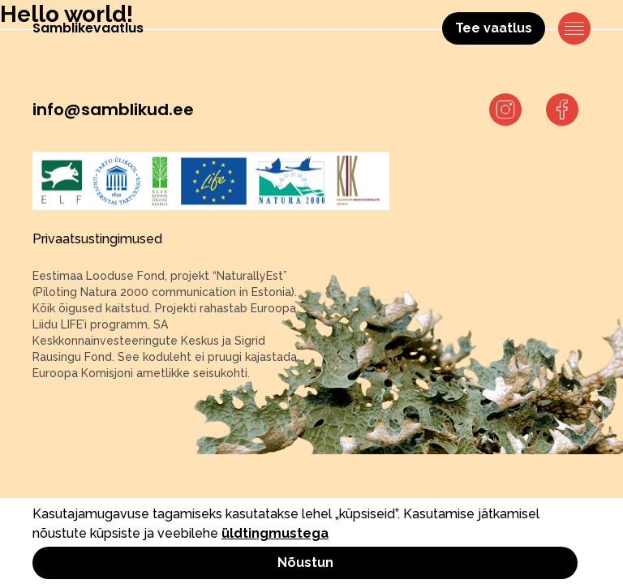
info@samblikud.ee (113, 109)
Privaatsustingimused (97, 239)
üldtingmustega (275, 533)
